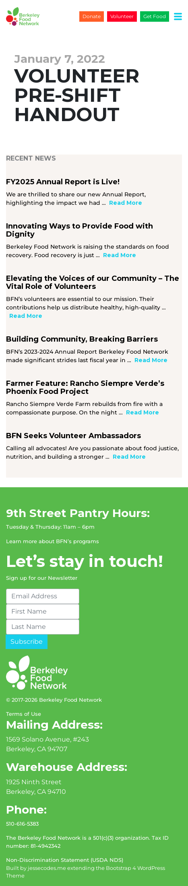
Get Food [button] (154, 16)
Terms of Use (23, 714)
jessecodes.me (47, 868)
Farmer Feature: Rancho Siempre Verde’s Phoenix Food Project (85, 387)
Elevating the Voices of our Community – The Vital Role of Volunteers (92, 282)
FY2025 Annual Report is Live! (63, 181)
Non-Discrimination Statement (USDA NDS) (64, 860)
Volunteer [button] (122, 16)
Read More (125, 202)
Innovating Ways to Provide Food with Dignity (79, 230)
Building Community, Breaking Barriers (82, 339)
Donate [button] (92, 16)
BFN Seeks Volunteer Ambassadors (73, 435)
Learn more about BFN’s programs (52, 541)
